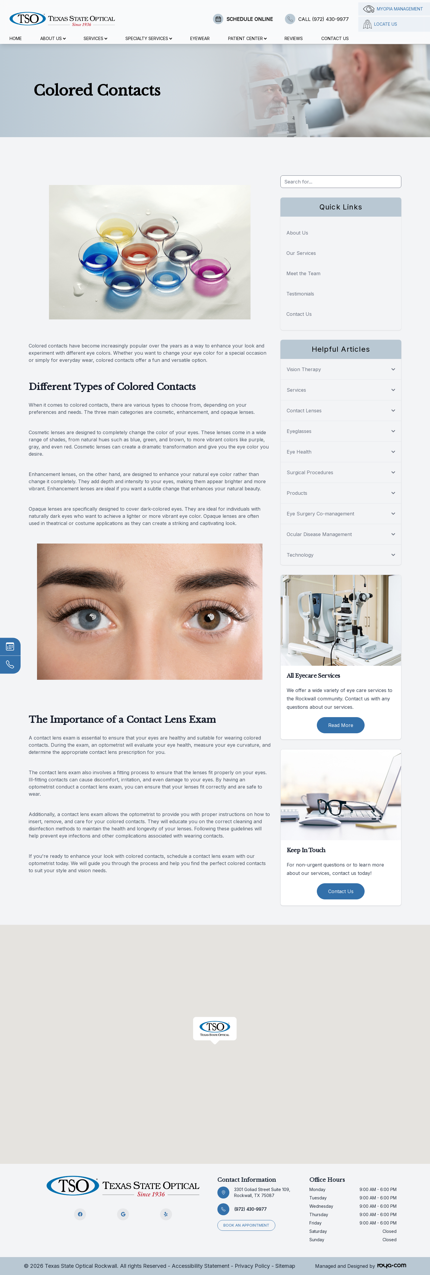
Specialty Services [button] (148, 38)
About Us (297, 233)
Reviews (294, 38)
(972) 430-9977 (250, 1209)
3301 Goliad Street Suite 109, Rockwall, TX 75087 (262, 1192)
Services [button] (95, 38)
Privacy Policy (252, 1266)
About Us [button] (52, 38)
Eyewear (200, 38)
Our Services (301, 253)
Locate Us (380, 24)
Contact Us (335, 38)
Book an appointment (247, 1225)
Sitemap (285, 1266)
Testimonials (300, 294)
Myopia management (393, 9)
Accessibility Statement (200, 1266)
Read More (340, 725)
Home (16, 38)
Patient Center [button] (247, 38)
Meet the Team (303, 273)
